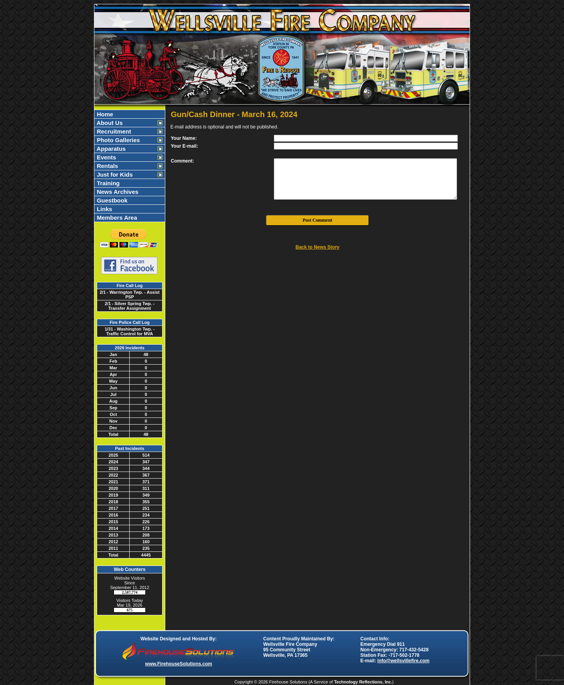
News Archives (116, 191)
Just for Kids (114, 174)
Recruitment (113, 131)
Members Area (116, 217)
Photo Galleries (117, 140)
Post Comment (318, 220)
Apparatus (110, 148)
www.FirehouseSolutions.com (178, 664)
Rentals (106, 166)
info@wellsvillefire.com (403, 660)
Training (107, 183)
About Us (109, 122)
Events (105, 157)
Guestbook (111, 200)
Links (103, 209)
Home (104, 114)
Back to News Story (317, 247)
